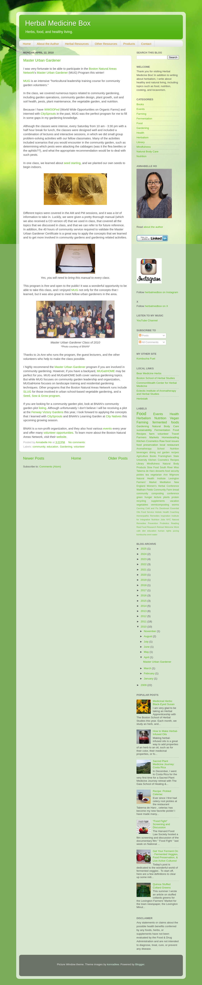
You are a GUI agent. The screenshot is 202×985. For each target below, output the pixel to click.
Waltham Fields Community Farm (154, 489)
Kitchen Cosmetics (148, 441)
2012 (144, 616)
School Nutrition (168, 448)
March (148, 668)
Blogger (139, 964)
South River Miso (169, 467)
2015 (144, 600)
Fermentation (144, 118)
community (39, 446)
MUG (26, 81)
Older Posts (118, 458)
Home (27, 43)
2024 (144, 554)
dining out (155, 452)
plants (166, 497)
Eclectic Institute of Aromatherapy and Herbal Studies (156, 392)
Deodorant (164, 508)
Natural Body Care (147, 151)
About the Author (48, 43)
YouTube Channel (147, 320)
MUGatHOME (106, 371)
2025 (144, 548)
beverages (142, 452)
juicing (176, 531)
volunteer (79, 446)
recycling (141, 501)
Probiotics (164, 523)
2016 (144, 595)
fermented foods (165, 422)
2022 (144, 564)
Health (140, 132)
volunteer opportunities (58, 432)
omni (149, 534)
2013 (144, 611)
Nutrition (141, 156)
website (61, 436)
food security (172, 471)
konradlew (113, 964)
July (146, 641)
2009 (144, 685)
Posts (144, 335)
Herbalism (143, 137)
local (162, 444)
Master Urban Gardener (42, 60)
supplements (158, 501)
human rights (164, 531)
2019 (144, 579)
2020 (144, 574)
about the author (153, 226)
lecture (157, 497)
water (154, 534)
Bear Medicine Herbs (149, 373)
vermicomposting (160, 504)
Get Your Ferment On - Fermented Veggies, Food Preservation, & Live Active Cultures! (165, 856)
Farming (141, 113)
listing (42, 408)
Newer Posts (33, 458)
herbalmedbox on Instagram (161, 292)
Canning (140, 508)
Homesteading (170, 437)
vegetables (142, 504)
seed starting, (72, 163)
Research (151, 527)
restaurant (173, 444)
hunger (148, 497)
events (107, 428)
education (52, 446)
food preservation (147, 444)
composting (158, 493)
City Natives (114, 416)
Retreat (160, 527)
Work (176, 527)
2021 (144, 569)
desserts (160, 471)
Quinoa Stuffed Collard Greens (162, 886)
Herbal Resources (77, 43)
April (147, 657)
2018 (144, 585)
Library (141, 142)
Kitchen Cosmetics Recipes (163, 460)
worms (175, 504)
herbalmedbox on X (156, 306)
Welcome (169, 527)
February (149, 673)
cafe (138, 531)
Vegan (174, 418)
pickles (140, 474)
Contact (146, 43)
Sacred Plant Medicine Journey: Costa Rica (163, 764)
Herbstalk (142, 398)
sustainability (144, 430)
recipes (175, 452)
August (148, 636)
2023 (144, 559)
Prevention (153, 523)
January (149, 678)
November (150, 631)
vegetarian (156, 474)
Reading (175, 523)
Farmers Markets (148, 437)
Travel (175, 433)
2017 (144, 590)
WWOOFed (51, 109)
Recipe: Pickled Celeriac (162, 793)
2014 (144, 605)
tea (147, 474)
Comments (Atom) (50, 466)
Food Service (147, 512)
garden (166, 452)
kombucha (141, 534)
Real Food (141, 527)
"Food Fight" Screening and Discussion (161, 824)
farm (151, 433)
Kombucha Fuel (146, 358)
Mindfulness (144, 146)
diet (143, 531)
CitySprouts (48, 113)
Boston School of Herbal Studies (156, 378)
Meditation (165, 482)
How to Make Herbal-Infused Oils (165, 733)
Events (141, 109)
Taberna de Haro (146, 471)
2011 (144, 621)
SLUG (27, 391)
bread (176, 489)
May (147, 651)
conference (173, 493)
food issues (172, 441)
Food (140, 123)
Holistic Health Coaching (167, 512)
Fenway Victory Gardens (47, 412)
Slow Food (153, 467)
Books (140, 104)
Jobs (163, 519)
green (140, 497)
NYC (168, 519)
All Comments (148, 342)
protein (175, 497)
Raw (162, 441)
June (147, 646)
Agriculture (142, 456)
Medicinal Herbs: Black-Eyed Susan (163, 703)
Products (129, 43)
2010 (144, 626)
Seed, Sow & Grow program (41, 395)
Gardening (66, 446)
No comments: (77, 442)
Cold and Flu (151, 508)
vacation (174, 501)
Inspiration (165, 516)
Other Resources (106, 43)
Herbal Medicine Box (58, 23)
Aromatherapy (144, 448)
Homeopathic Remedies (148, 516)
